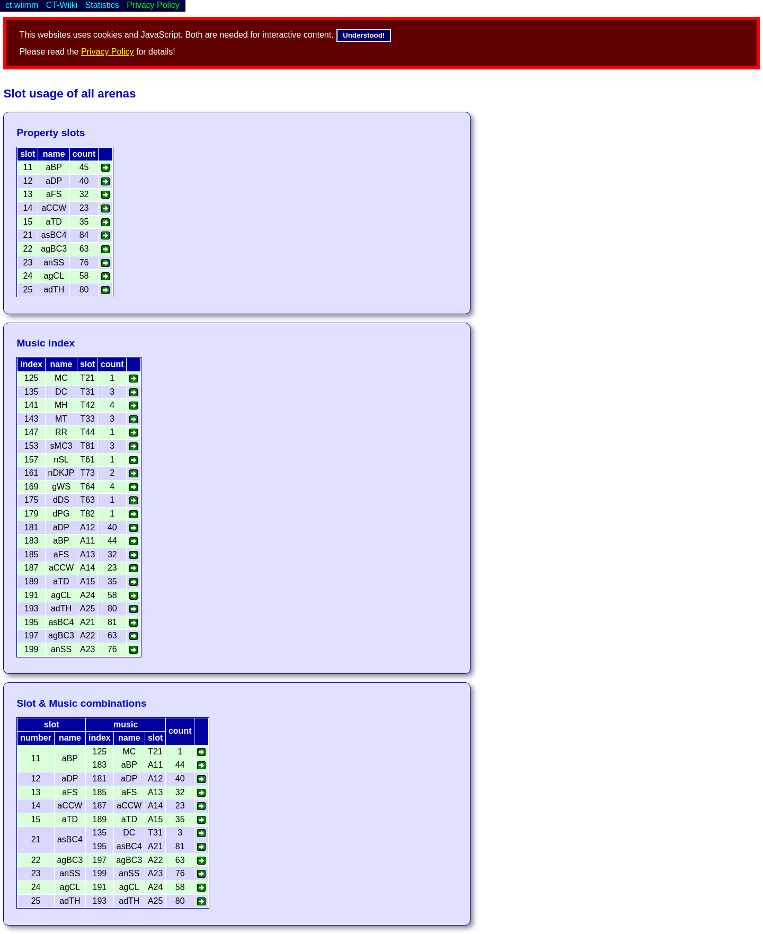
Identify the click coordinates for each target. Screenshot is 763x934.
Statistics (102, 5)
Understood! (364, 35)
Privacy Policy (107, 51)
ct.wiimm (21, 5)
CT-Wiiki (62, 5)
